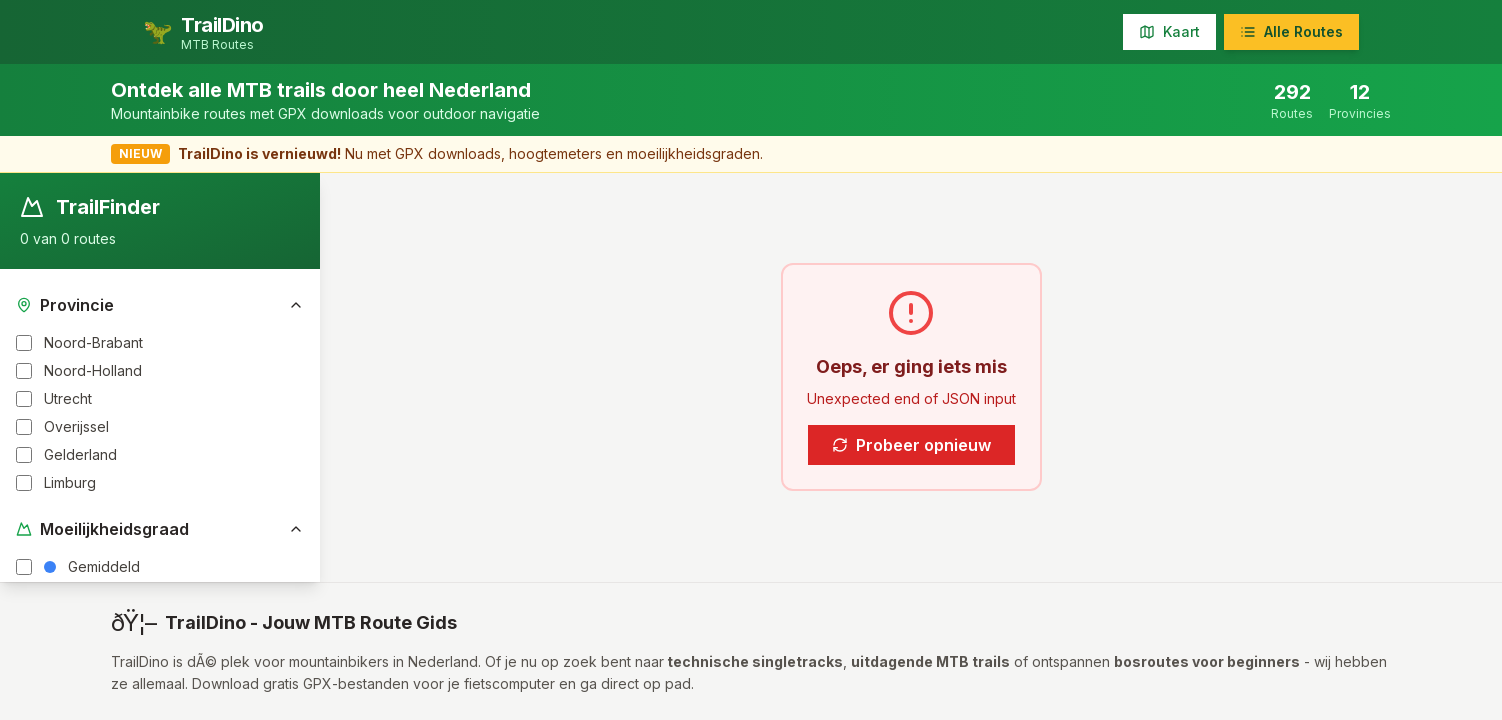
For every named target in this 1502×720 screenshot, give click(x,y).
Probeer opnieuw (911, 445)
